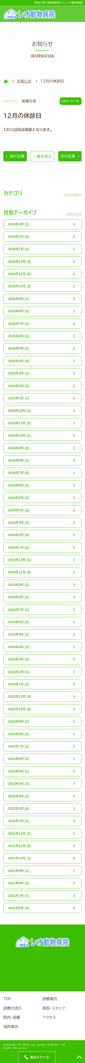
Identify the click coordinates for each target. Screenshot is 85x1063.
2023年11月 (19, 572)
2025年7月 (18, 324)
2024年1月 (18, 547)
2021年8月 (18, 883)
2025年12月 (19, 261)
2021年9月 (18, 871)
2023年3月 (18, 659)
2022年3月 (18, 796)
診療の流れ (12, 1008)
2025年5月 (18, 348)
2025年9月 (18, 299)
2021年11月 (19, 846)
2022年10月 (19, 709)
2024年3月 (18, 522)
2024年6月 (18, 485)
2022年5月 (18, 771)
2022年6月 (18, 759)
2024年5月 (18, 497)
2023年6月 (18, 622)
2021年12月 (19, 833)
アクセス (49, 1017)
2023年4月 (18, 647)
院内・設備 (11, 1017)
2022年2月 (18, 808)
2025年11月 (19, 274)
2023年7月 (18, 610)
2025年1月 (18, 398)
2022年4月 (18, 783)
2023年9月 (18, 585)
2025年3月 (18, 373)
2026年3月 (18, 224)
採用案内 (10, 1027)
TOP (7, 999)
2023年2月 (18, 672)
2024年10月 (19, 435)
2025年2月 (18, 386)
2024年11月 (19, 423)
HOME (5, 81)
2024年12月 (19, 410)
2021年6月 (18, 908)
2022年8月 (18, 734)
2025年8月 (18, 311)
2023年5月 (18, 634)
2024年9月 (18, 448)
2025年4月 (18, 361)
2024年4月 (18, 510)
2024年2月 (18, 535)
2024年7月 (18, 473)
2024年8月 (18, 460)
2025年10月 (19, 286)
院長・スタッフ (54, 1008)
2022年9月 (18, 721)
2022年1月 (18, 821)
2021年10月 (19, 858)
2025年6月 (18, 336)
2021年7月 (18, 895)
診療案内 (50, 999)
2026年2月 (18, 236)
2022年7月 (18, 746)
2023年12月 (19, 560)
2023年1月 (18, 684)
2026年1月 (18, 249)
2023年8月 (18, 597)
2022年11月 (19, 696)
